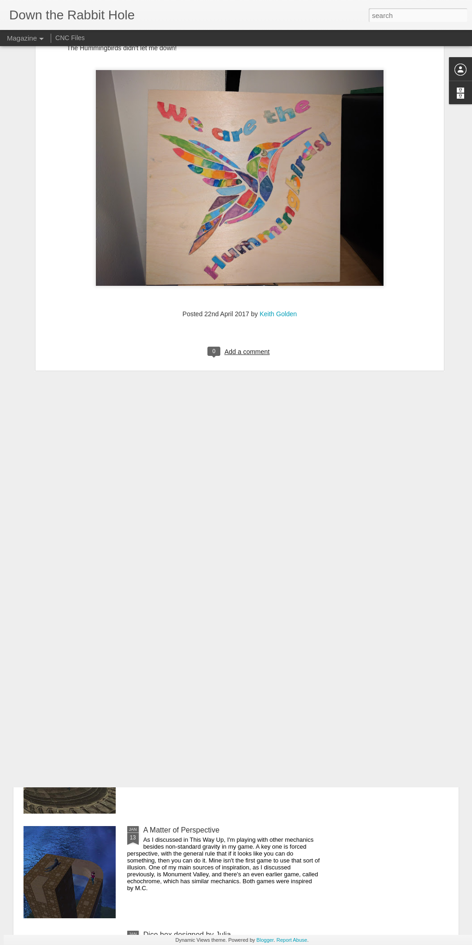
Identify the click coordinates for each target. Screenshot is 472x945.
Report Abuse (292, 940)
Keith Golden (278, 223)
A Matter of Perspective (181, 830)
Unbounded (162, 621)
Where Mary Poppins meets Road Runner (211, 725)
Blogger (264, 940)
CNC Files (70, 37)
